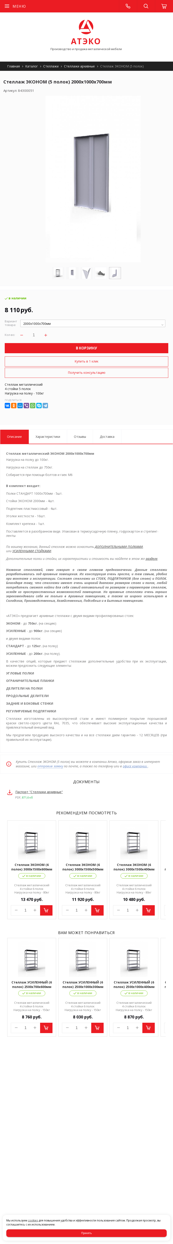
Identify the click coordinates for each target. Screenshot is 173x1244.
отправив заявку (50, 766)
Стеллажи (51, 66)
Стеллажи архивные (79, 66)
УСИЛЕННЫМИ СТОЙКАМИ (31, 551)
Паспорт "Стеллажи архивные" (39, 792)
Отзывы (80, 436)
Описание (14, 436)
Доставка (107, 436)
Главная (13, 66)
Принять (86, 1233)
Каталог (31, 66)
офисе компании (135, 766)
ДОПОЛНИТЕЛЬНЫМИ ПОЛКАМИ (119, 547)
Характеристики (48, 436)
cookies (33, 1220)
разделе (151, 558)
